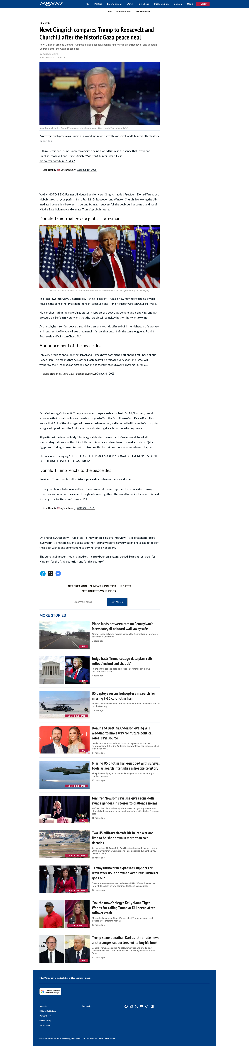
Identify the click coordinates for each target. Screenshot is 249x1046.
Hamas (93, 204)
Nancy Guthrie (123, 11)
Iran (110, 11)
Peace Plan (140, 418)
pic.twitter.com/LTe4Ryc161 (69, 499)
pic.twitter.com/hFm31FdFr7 (57, 161)
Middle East (46, 209)
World (130, 4)
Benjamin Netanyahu (67, 317)
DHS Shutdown (142, 11)
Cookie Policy (45, 1021)
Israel (80, 204)
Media (190, 4)
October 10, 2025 (86, 169)
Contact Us (86, 1006)
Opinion (178, 4)
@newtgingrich (49, 136)
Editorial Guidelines (47, 1011)
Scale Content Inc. (67, 978)
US (87, 4)
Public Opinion (161, 4)
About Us (43, 1006)
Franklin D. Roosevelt (95, 199)
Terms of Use (44, 1025)
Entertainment (114, 4)
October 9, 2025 (86, 508)
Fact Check (143, 4)
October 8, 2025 (105, 373)
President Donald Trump (139, 194)
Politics (98, 4)
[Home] (51, 3)
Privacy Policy (45, 1016)
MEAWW (43, 978)
